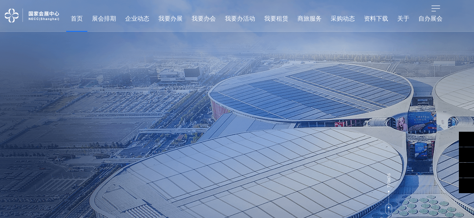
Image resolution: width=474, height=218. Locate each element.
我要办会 (204, 18)
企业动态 (137, 18)
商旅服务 (309, 18)
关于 (403, 18)
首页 (77, 18)
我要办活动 (240, 18)
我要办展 (170, 18)
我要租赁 (276, 18)
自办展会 (430, 18)
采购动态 (343, 18)
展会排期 (104, 18)
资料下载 (376, 18)
